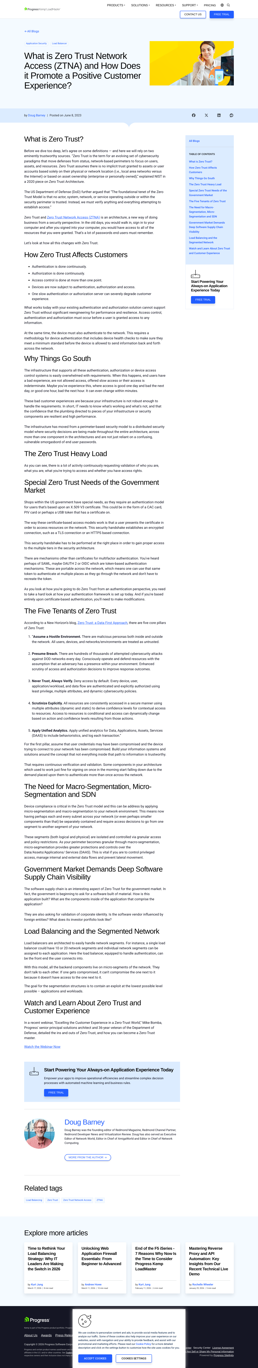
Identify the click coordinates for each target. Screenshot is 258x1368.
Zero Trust (52, 1200)
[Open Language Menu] (222, 5)
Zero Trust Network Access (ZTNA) (73, 217)
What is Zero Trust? (200, 161)
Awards (46, 1335)
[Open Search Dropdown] (228, 5)
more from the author (86, 1157)
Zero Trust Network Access (77, 1200)
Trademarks (71, 1352)
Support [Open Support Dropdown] (189, 5)
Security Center (202, 1347)
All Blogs (33, 31)
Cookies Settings (133, 1358)
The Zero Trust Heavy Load (205, 184)
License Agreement (223, 1347)
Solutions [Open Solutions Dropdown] (139, 5)
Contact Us (193, 14)
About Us (30, 1335)
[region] (129, 1338)
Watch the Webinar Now (42, 1047)
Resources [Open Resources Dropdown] (165, 5)
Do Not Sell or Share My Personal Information (208, 1351)
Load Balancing (34, 1200)
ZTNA (100, 1200)
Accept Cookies (95, 1358)
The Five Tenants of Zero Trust (207, 201)
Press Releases (66, 1335)
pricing (210, 5)
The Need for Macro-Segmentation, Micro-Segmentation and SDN (203, 212)
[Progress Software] (37, 1320)
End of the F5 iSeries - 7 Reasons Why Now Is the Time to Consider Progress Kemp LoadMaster (155, 1258)
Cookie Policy (143, 1344)
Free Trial (221, 14)
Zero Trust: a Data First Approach (103, 623)
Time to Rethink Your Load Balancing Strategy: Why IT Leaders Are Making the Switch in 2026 (46, 1258)
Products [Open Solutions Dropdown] (115, 5)
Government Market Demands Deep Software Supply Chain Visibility (207, 227)
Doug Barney (84, 1122)
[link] (193, 115)
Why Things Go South (202, 178)
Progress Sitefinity (224, 1355)
